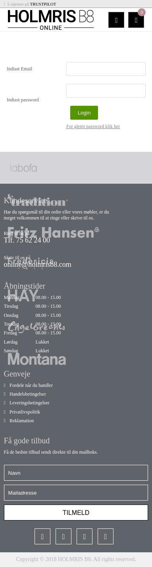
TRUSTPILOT (43, 4)
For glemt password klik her (93, 126)
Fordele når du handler (31, 385)
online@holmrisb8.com (37, 264)
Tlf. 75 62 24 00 (27, 240)
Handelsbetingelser (28, 394)
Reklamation (22, 420)
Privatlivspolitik (25, 412)
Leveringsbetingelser (30, 403)
